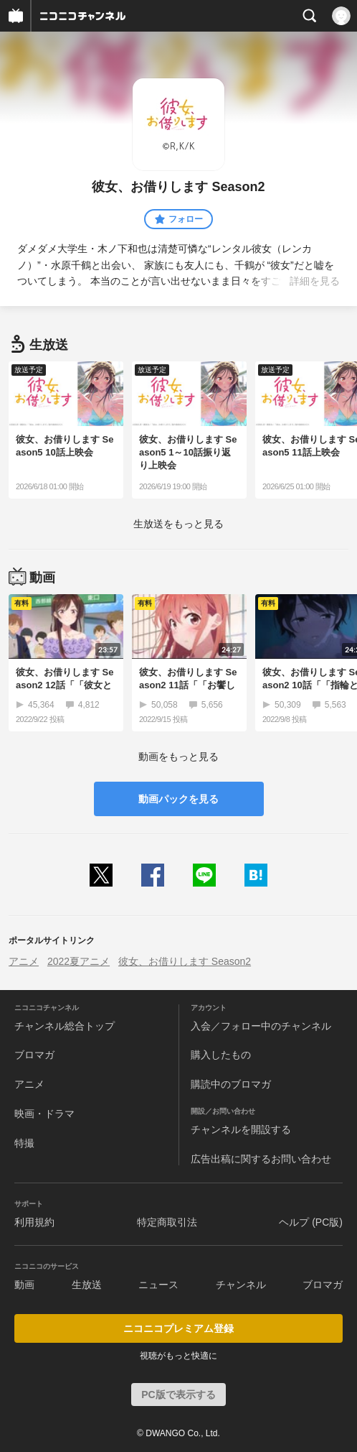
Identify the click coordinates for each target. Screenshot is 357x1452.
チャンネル (241, 1284)
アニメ (24, 961)
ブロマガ (34, 1054)
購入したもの (221, 1054)
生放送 (87, 1284)
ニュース (158, 1284)
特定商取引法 (167, 1222)
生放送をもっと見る (178, 524)
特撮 (24, 1143)
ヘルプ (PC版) (311, 1222)
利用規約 (34, 1222)
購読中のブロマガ (231, 1084)
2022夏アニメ (78, 961)
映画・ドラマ (44, 1113)
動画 (24, 1284)
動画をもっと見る (178, 756)
